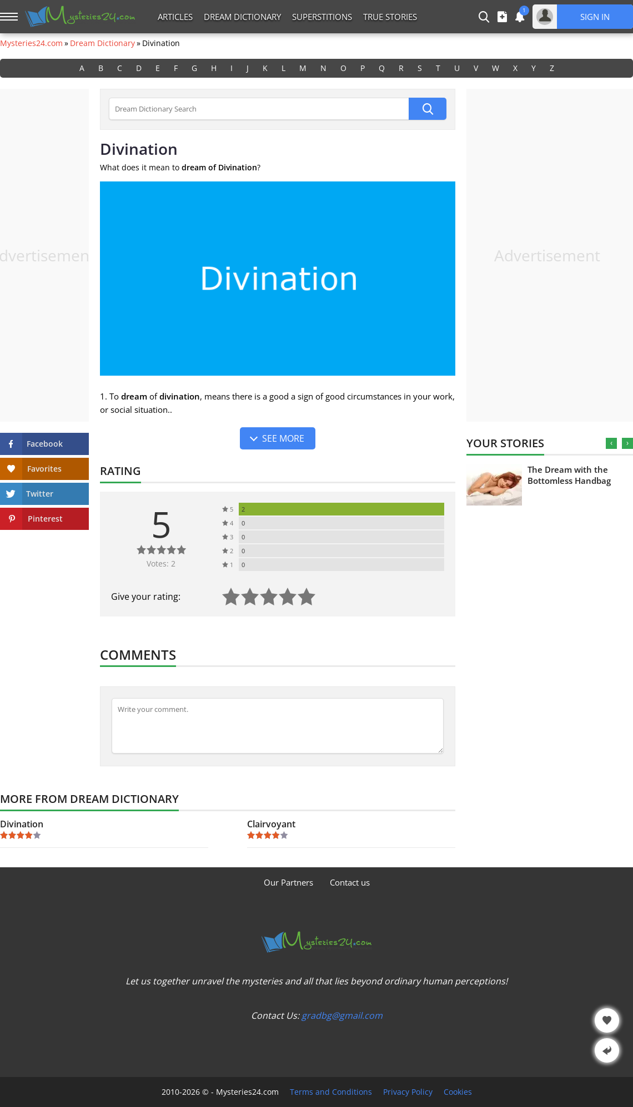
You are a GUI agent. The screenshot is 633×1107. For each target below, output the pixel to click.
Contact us (350, 882)
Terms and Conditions (331, 1092)
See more (283, 438)
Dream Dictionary (242, 16)
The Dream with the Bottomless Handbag (569, 475)
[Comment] (278, 726)
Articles (175, 16)
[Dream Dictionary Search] (259, 109)
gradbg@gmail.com (342, 1015)
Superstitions (322, 16)
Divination (21, 824)
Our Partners (288, 882)
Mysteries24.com (31, 43)
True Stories (390, 16)
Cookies (458, 1092)
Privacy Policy (408, 1092)
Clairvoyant (271, 824)
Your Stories (505, 443)
